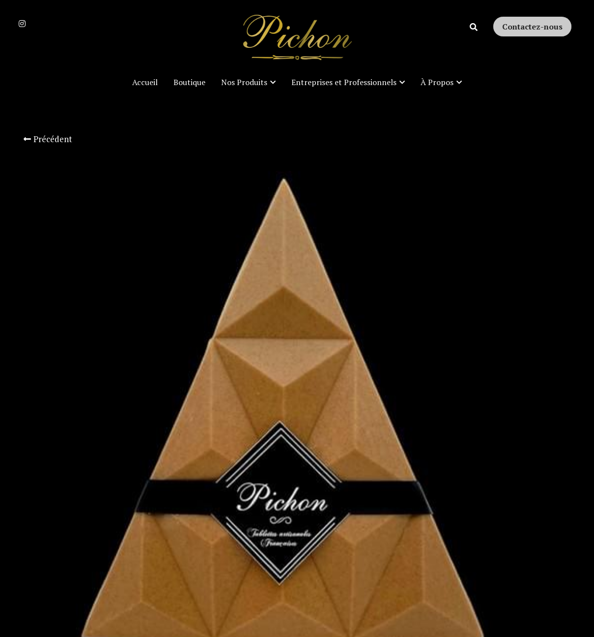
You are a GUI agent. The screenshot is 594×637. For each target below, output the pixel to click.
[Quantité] (467, 338)
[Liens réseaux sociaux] (22, 24)
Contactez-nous (532, 26)
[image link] (297, 38)
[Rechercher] (474, 27)
